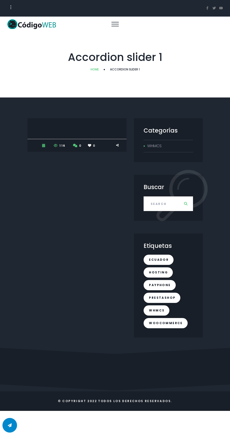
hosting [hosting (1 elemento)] (158, 272)
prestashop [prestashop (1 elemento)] (162, 298)
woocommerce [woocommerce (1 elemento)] (166, 323)
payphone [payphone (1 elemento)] (160, 285)
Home (95, 69)
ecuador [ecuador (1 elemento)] (159, 260)
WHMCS (154, 146)
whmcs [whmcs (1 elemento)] (157, 310)
